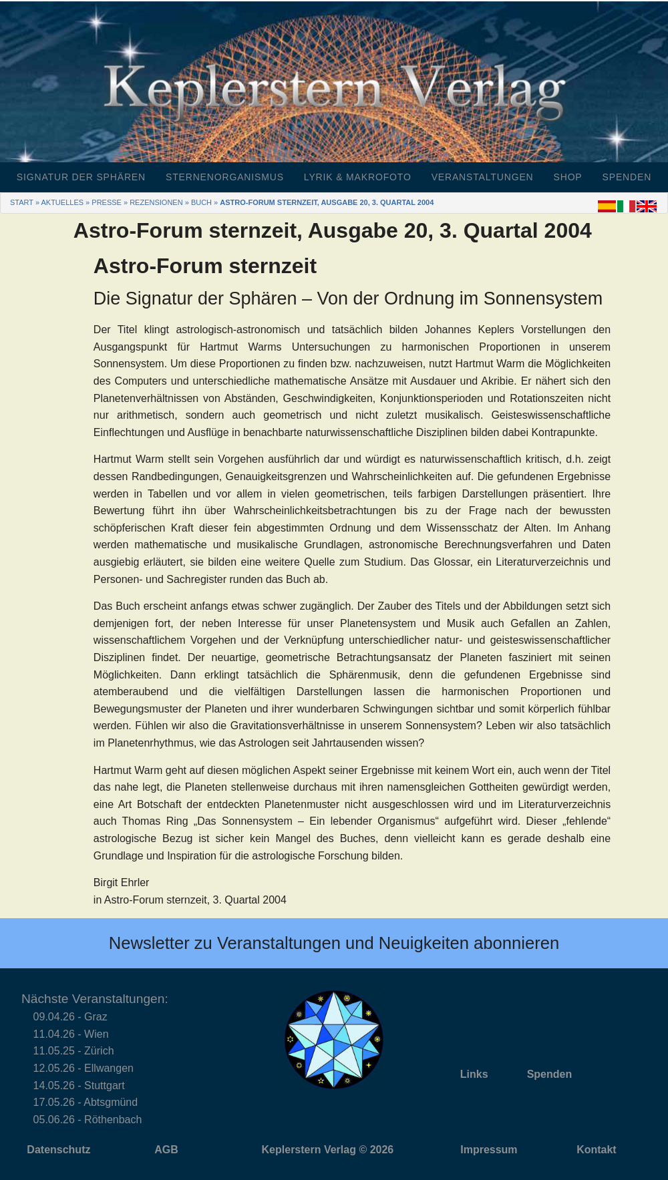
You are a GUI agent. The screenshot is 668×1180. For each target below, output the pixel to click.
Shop (568, 177)
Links (474, 1074)
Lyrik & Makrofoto (357, 177)
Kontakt (596, 1149)
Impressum (488, 1149)
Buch (201, 202)
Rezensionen (156, 202)
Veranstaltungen (483, 177)
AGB (166, 1149)
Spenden (627, 177)
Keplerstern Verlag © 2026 (328, 1149)
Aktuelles (62, 202)
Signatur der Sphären (81, 177)
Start (21, 202)
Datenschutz (58, 1149)
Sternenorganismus (225, 177)
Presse (107, 202)
